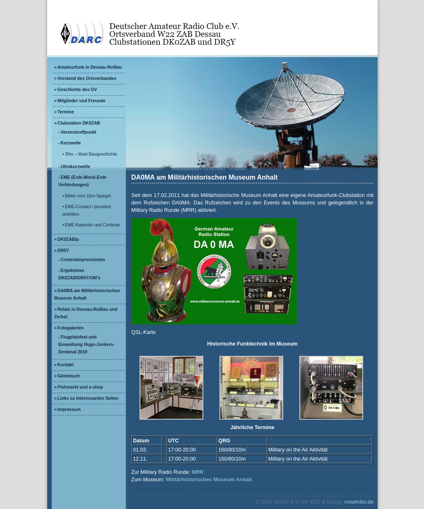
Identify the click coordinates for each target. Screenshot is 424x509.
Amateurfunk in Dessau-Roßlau (90, 67)
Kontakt (66, 365)
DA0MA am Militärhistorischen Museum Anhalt (204, 177)
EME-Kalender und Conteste (92, 225)
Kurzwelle (71, 143)
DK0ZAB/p (68, 239)
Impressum (69, 409)
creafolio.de (358, 502)
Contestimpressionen (83, 259)
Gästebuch (69, 376)
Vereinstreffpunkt (78, 132)
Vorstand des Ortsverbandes (87, 78)
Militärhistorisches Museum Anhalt (209, 480)
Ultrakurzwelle (75, 166)
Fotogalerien (71, 328)
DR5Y (63, 250)
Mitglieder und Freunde (82, 100)
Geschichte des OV (77, 89)
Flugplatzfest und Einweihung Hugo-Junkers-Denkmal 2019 (86, 344)
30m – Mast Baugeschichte (91, 154)
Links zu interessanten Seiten (88, 398)
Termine (66, 112)
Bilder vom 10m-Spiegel (88, 196)
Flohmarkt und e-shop (80, 387)
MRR (198, 472)
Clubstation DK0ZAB (79, 123)
